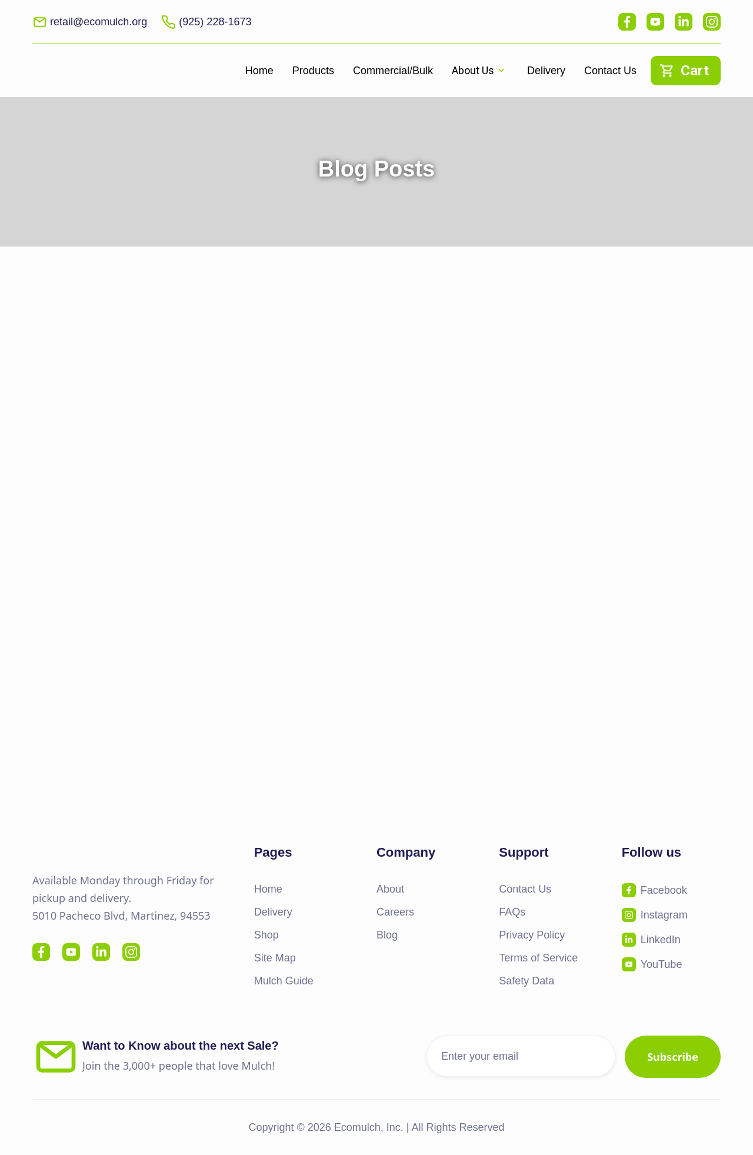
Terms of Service (538, 958)
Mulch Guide (284, 981)
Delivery (546, 70)
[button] (480, 71)
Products (313, 70)
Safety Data (526, 981)
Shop (266, 935)
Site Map (275, 958)
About (390, 889)
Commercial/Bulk (393, 70)
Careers (395, 912)
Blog (387, 935)
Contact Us (610, 70)
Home (259, 70)
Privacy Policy (532, 935)
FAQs (512, 912)
